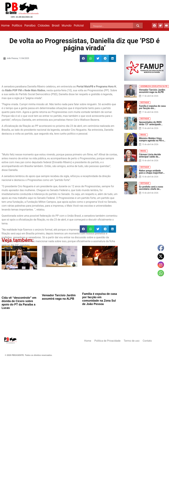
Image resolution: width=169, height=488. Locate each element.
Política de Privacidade (107, 340)
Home (5, 25)
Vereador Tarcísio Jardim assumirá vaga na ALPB (59, 297)
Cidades (44, 25)
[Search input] (113, 26)
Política (17, 25)
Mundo (67, 25)
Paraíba (30, 25)
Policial (79, 25)
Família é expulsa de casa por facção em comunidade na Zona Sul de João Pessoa (99, 299)
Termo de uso (131, 340)
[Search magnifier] (138, 26)
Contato (147, 340)
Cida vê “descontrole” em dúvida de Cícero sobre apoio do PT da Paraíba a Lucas (19, 303)
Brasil (55, 25)
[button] (83, 58)
